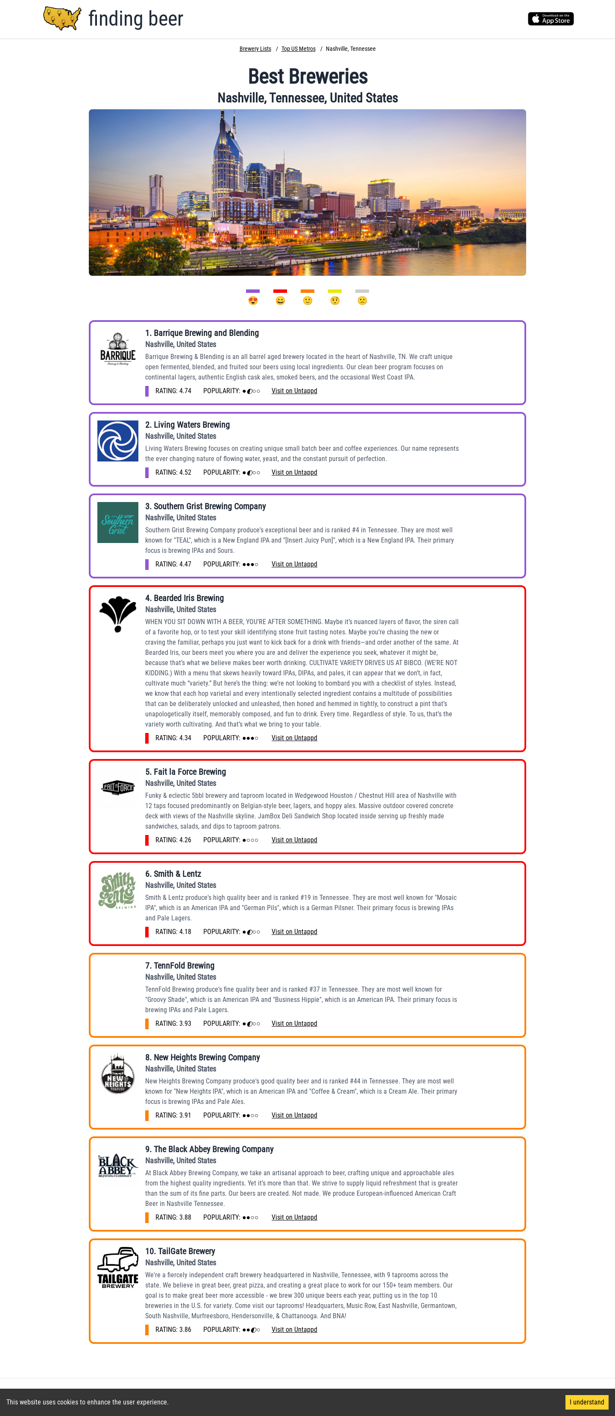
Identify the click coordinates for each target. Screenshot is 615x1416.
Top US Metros (298, 48)
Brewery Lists (255, 48)
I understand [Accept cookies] (587, 1402)
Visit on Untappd (294, 391)
